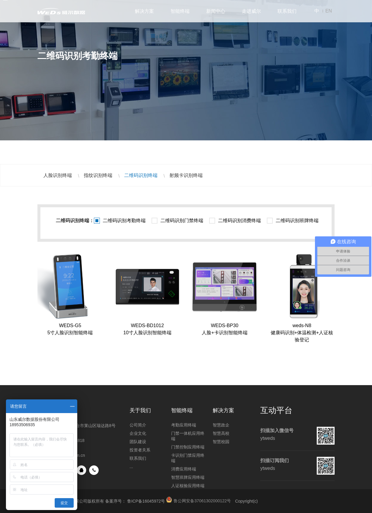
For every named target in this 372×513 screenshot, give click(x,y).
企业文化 (138, 433)
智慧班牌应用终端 (187, 477)
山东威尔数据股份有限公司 (61, 11)
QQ (81, 470)
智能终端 (180, 11)
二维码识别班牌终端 (297, 220)
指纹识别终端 (98, 175)
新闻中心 (215, 11)
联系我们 (287, 11)
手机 (94, 470)
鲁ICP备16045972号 (146, 501)
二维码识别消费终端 (239, 220)
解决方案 (144, 11)
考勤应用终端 (183, 425)
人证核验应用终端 (187, 485)
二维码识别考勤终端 (124, 220)
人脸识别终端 (57, 175)
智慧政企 (221, 425)
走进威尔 (251, 11)
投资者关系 (140, 450)
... (131, 466)
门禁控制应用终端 (187, 447)
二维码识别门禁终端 (181, 220)
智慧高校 (221, 433)
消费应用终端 (183, 469)
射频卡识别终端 (186, 175)
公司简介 (138, 425)
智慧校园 (221, 441)
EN (328, 10)
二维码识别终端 (140, 175)
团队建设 (138, 441)
